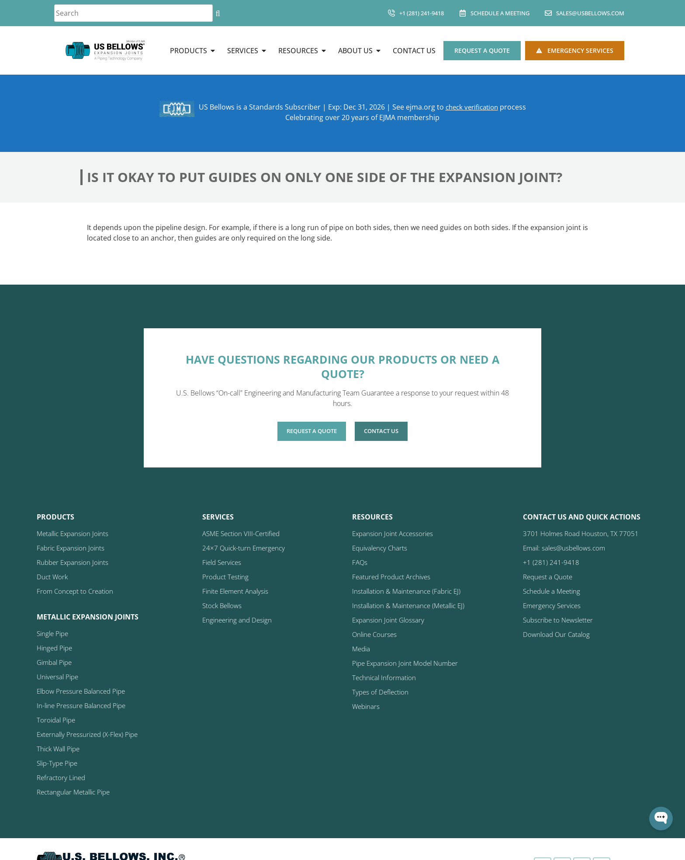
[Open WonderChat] (661, 818)
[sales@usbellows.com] (548, 13)
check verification (471, 107)
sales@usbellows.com (590, 13)
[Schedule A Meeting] (462, 13)
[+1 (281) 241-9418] (391, 13)
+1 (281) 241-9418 (421, 13)
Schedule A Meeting (500, 13)
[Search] (217, 13)
